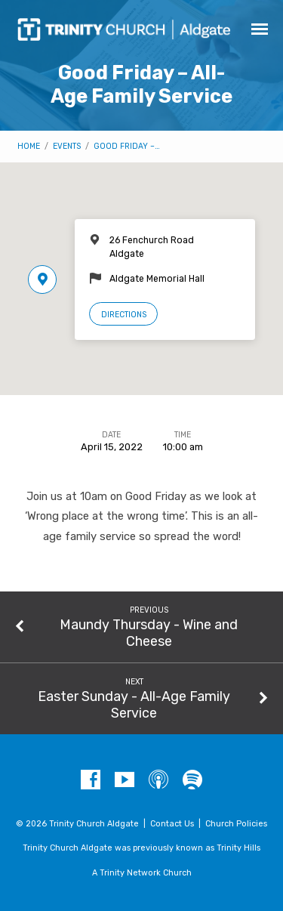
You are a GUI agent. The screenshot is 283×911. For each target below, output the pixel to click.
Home (28, 146)
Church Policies (236, 824)
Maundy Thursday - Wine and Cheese (149, 632)
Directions (123, 315)
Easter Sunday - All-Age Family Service (134, 704)
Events (67, 146)
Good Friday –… (127, 146)
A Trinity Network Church (142, 873)
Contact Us (172, 824)
